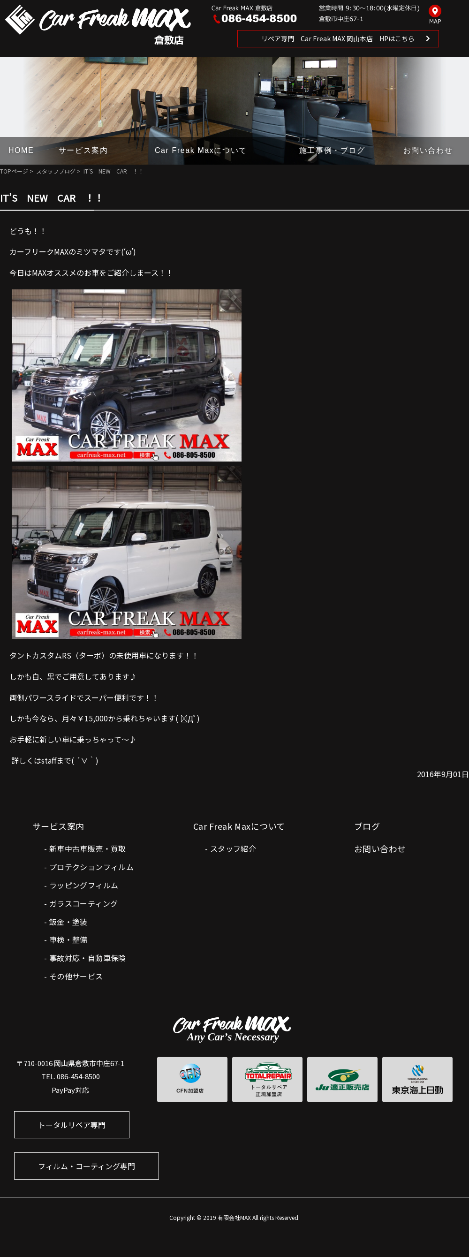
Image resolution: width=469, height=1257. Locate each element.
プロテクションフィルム (91, 866)
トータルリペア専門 (72, 1124)
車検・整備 (68, 939)
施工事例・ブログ (332, 150)
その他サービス (76, 976)
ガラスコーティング (83, 903)
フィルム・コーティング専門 (86, 1166)
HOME (21, 150)
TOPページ (14, 171)
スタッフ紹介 (233, 848)
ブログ (367, 826)
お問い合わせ (428, 150)
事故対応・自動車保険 (87, 957)
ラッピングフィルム (84, 885)
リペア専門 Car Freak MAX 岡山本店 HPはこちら (338, 38)
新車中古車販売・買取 (87, 848)
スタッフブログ (56, 171)
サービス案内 (83, 150)
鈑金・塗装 (68, 921)
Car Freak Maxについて (201, 150)
